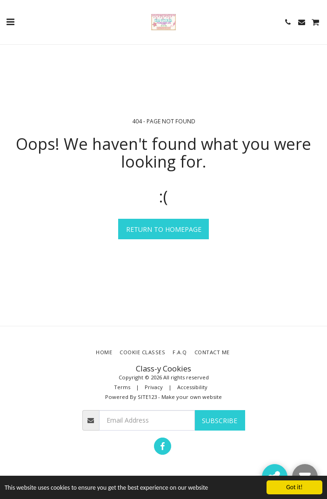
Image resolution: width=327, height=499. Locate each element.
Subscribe (219, 420)
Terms (122, 387)
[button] (10, 21)
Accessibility (192, 387)
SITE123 (147, 396)
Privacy (154, 387)
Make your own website (191, 396)
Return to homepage (163, 229)
